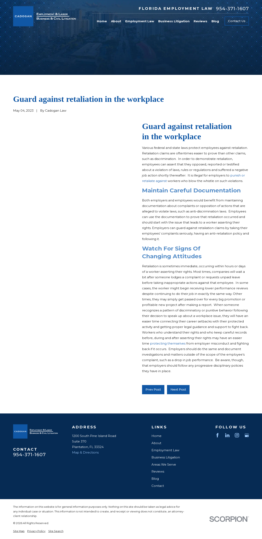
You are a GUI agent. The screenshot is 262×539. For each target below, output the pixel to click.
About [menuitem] (116, 21)
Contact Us (236, 21)
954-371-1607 (232, 8)
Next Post (178, 389)
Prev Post (153, 389)
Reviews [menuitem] (200, 21)
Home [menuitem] (102, 21)
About (156, 443)
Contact (157, 486)
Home (156, 436)
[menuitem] (19, 531)
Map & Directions (85, 452)
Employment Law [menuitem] (139, 21)
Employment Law (165, 450)
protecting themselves (167, 343)
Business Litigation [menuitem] (174, 21)
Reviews (157, 471)
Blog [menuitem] (215, 21)
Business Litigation (165, 457)
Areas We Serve (163, 464)
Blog (155, 479)
